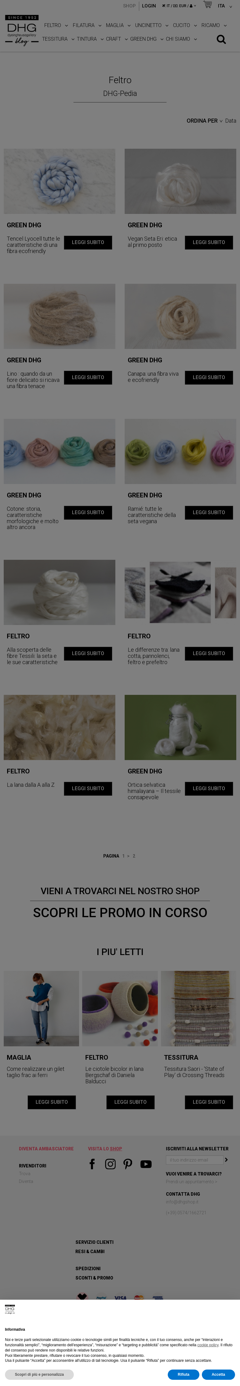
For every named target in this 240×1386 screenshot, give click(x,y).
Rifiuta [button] (183, 1374)
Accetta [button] (218, 1374)
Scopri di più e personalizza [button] (39, 1374)
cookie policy (208, 1345)
